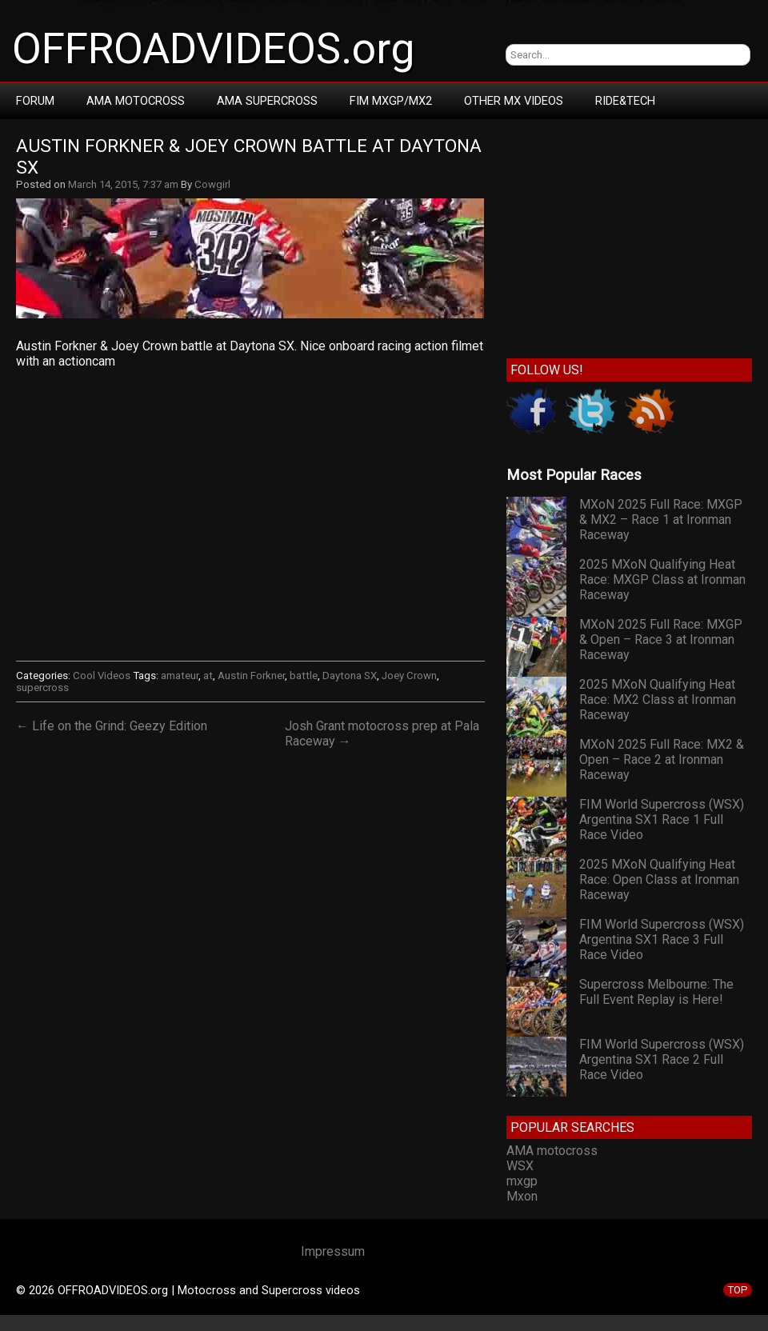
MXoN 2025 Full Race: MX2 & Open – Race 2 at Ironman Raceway (661, 759)
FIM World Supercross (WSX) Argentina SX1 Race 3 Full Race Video (661, 939)
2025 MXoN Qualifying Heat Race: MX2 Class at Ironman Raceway (657, 699)
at (208, 675)
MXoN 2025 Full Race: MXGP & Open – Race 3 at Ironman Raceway (660, 639)
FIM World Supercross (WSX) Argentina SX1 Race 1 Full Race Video (661, 819)
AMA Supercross (267, 101)
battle (304, 675)
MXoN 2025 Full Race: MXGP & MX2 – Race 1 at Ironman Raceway (660, 519)
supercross (42, 687)
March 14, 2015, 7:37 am (123, 184)
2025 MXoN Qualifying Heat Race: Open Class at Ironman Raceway (659, 879)
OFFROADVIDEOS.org (213, 49)
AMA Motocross (135, 101)
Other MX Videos (513, 101)
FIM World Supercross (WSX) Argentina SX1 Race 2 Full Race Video (661, 1059)
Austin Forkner (251, 675)
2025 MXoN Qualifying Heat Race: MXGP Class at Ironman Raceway (662, 579)
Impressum (333, 1251)
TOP (737, 1290)
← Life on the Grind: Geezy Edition (111, 725)
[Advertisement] (629, 235)
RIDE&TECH (625, 101)
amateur (179, 675)
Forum (35, 101)
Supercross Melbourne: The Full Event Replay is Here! (656, 992)
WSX (520, 1165)
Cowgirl (212, 184)
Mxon (522, 1196)
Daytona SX (349, 675)
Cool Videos (101, 675)
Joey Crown (409, 675)
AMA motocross (552, 1150)
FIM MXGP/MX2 (391, 101)
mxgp (522, 1181)
